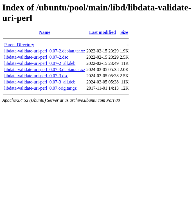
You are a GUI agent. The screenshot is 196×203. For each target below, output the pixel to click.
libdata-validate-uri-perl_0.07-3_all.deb (39, 82)
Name (44, 32)
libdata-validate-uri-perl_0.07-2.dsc (36, 57)
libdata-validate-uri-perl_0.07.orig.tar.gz (40, 88)
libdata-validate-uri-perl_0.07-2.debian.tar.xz (44, 50)
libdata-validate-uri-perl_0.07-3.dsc (36, 75)
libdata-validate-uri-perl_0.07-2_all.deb (39, 63)
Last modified (102, 32)
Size (124, 32)
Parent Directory (19, 44)
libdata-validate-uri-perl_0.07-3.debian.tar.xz (44, 69)
